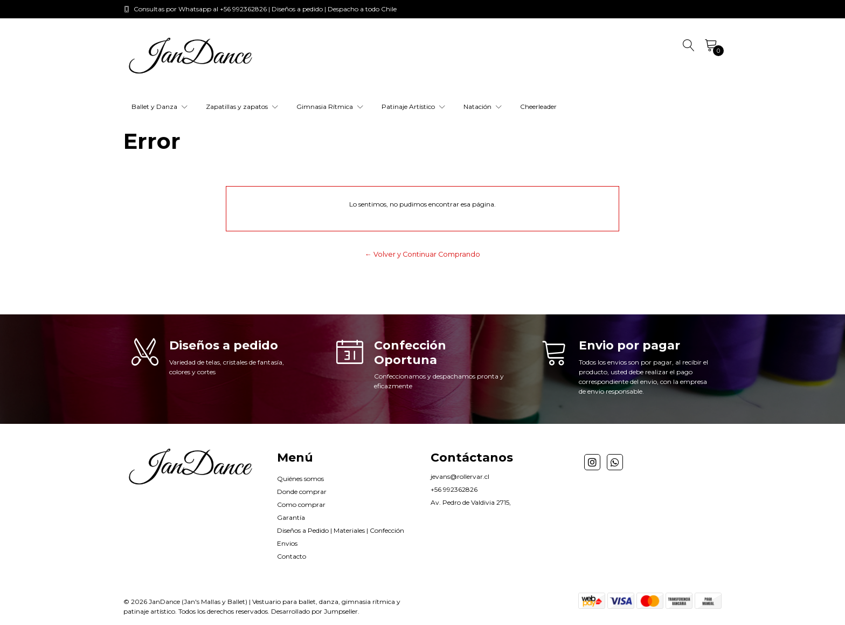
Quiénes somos (300, 479)
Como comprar (301, 504)
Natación (482, 106)
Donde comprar (302, 491)
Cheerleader (538, 106)
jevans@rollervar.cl (460, 476)
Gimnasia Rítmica (329, 106)
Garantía (291, 517)
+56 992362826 (454, 489)
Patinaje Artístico (413, 106)
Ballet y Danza (159, 106)
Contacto (291, 556)
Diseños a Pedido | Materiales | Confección (340, 530)
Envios (287, 543)
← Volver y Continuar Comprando (422, 254)
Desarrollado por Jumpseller (314, 611)
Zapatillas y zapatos (242, 106)
